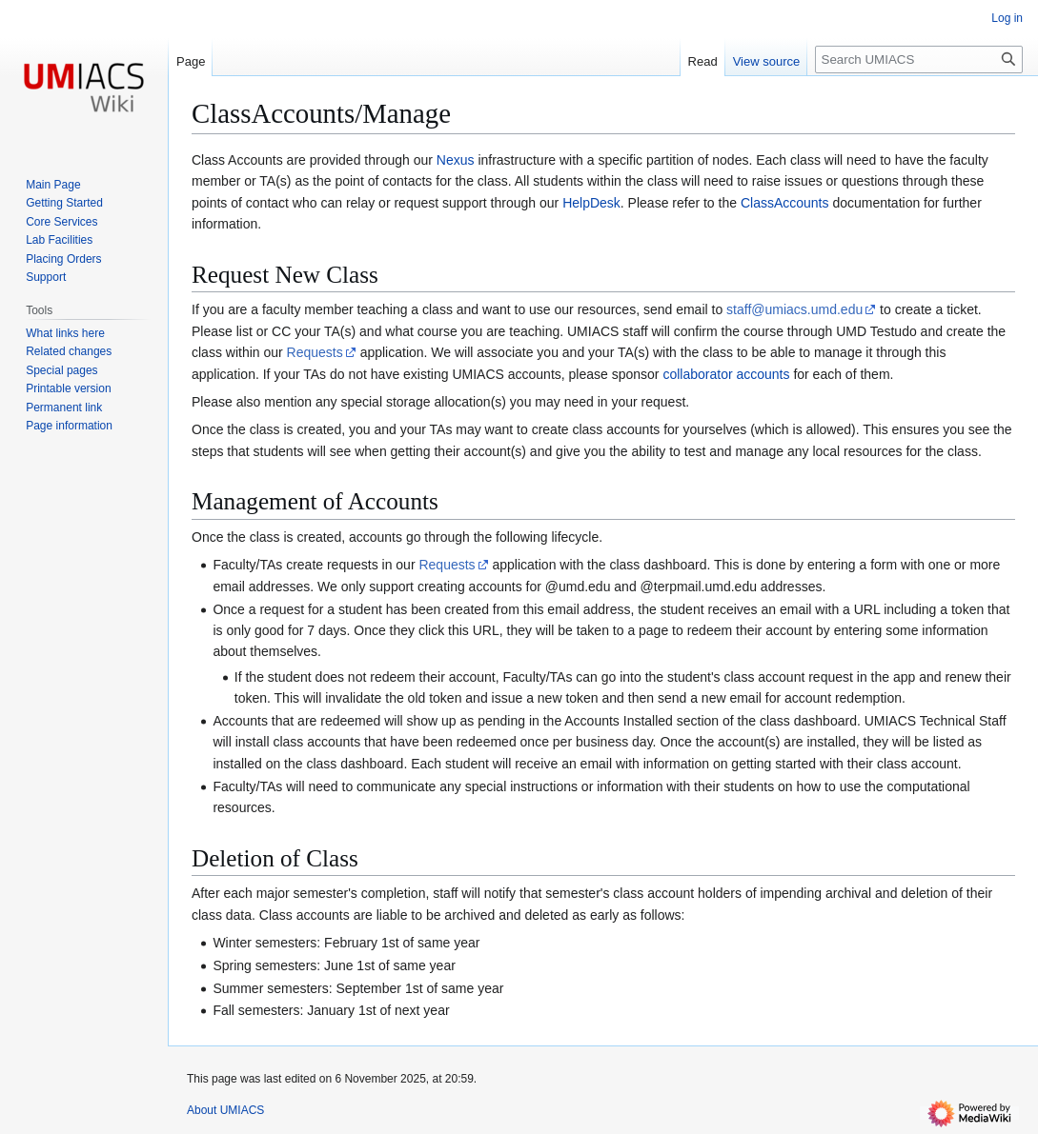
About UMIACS (225, 1110)
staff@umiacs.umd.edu (794, 309)
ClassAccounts (785, 202)
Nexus (456, 160)
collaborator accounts (725, 374)
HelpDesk (591, 202)
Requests (315, 352)
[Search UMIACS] (919, 59)
